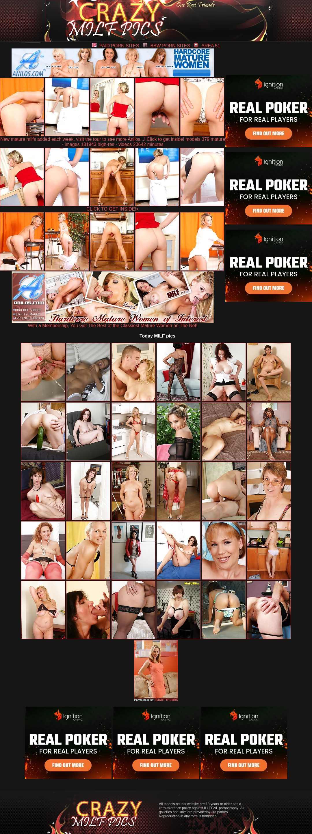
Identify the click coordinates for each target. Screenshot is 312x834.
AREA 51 (207, 45)
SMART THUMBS (166, 700)
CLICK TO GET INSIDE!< (112, 209)
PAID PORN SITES (115, 45)
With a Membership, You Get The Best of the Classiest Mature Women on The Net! (113, 323)
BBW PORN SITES (166, 45)
